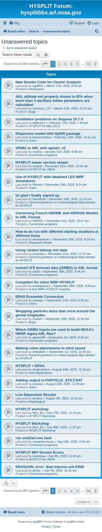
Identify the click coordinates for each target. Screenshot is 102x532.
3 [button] (65, 64)
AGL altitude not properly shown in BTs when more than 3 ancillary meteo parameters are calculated (54, 100)
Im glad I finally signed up (37, 195)
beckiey (37, 398)
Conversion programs (43, 155)
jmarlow (37, 384)
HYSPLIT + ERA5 (30, 366)
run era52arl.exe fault (34, 438)
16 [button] (88, 64)
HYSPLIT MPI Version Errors (40, 452)
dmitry (36, 470)
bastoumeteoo (41, 137)
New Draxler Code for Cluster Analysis (48, 82)
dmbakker (38, 351)
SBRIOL (37, 220)
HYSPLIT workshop (32, 409)
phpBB (37, 521)
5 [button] (77, 64)
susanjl (37, 166)
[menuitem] (14, 23)
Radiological (37, 401)
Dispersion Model (40, 242)
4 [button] (71, 64)
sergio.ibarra (40, 369)
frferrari (37, 184)
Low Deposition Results (36, 395)
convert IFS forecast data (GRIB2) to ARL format (56, 268)
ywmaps (37, 300)
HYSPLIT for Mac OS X (44, 126)
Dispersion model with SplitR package (48, 134)
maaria (37, 151)
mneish (37, 318)
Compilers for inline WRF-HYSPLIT (45, 282)
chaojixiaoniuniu (43, 441)
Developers (36, 89)
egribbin (37, 85)
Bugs (32, 111)
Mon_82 (37, 412)
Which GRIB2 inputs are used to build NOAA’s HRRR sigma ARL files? (55, 332)
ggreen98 (38, 337)
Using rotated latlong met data (41, 250)
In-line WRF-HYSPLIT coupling (49, 289)
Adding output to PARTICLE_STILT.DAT (49, 380)
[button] (45, 64)
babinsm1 (38, 122)
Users (33, 140)
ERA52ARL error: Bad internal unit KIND (50, 467)
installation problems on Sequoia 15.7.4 (49, 119)
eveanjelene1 (41, 239)
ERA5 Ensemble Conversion (40, 297)
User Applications (40, 372)
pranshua (38, 456)
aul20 (36, 271)
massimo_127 (41, 108)
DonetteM (38, 199)
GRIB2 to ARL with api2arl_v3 (41, 148)
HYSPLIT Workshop (42, 416)
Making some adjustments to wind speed (50, 348)
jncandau (38, 253)
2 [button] (59, 64)
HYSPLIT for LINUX (42, 169)
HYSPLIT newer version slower (42, 162)
